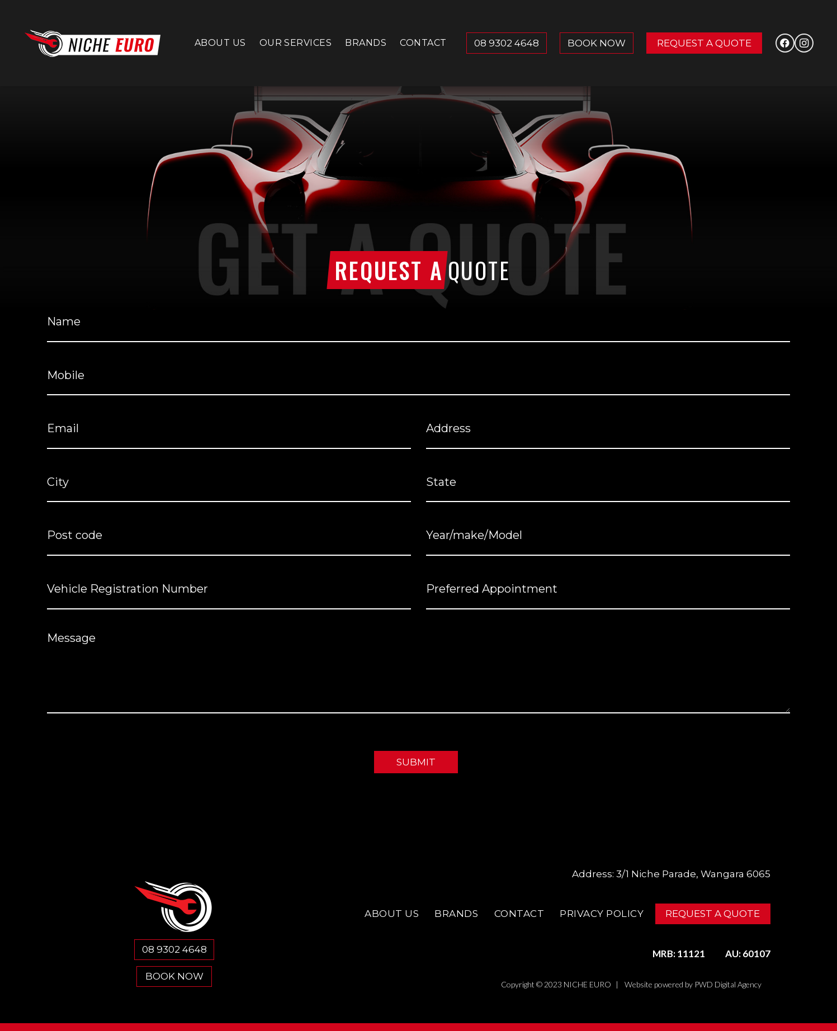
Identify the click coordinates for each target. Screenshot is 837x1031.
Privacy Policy (602, 913)
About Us (392, 913)
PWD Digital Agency (728, 984)
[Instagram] (804, 43)
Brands (456, 913)
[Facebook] (785, 43)
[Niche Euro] (92, 43)
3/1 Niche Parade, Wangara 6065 (693, 873)
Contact (519, 913)
